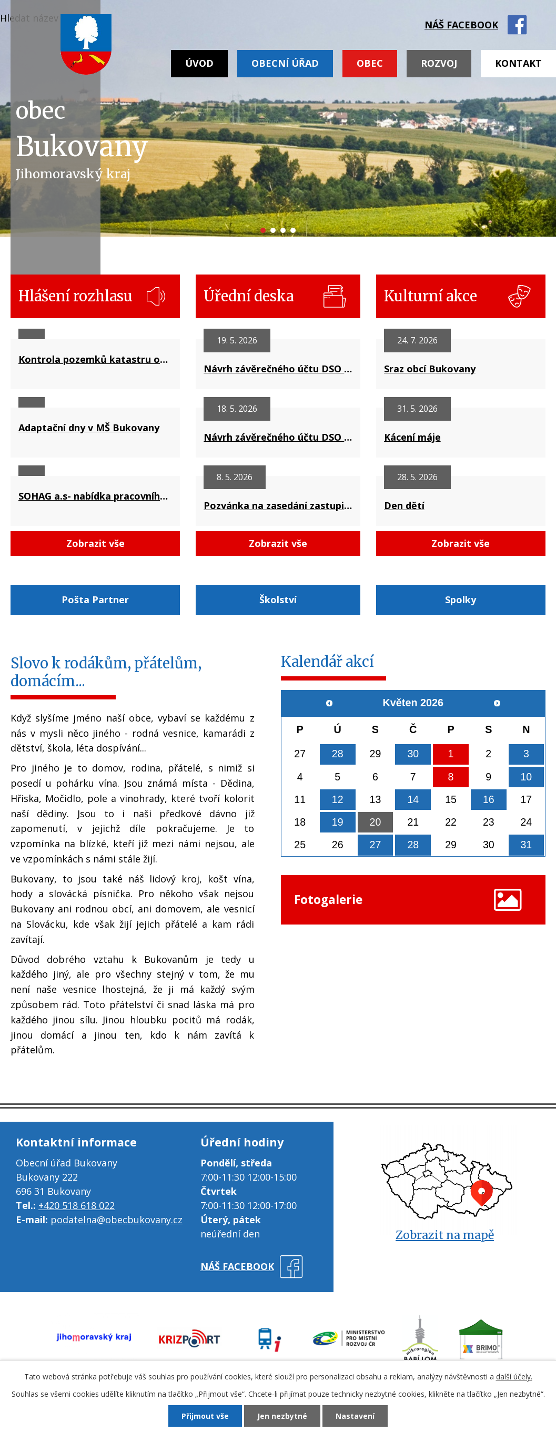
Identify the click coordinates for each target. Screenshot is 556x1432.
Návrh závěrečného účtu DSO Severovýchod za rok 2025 (278, 437)
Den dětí (404, 505)
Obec (370, 63)
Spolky (460, 599)
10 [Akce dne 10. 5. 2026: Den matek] (526, 777)
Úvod (199, 63)
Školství (278, 599)
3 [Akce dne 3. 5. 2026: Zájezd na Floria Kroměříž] (526, 754)
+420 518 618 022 (76, 1205)
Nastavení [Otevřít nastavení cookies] (355, 1416)
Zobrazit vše (95, 543)
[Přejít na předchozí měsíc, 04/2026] (329, 703)
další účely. (514, 1377)
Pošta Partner (95, 599)
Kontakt (518, 63)
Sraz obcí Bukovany (430, 368)
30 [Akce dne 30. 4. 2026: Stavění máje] (413, 754)
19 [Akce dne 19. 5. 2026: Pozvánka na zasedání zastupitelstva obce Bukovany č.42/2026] (337, 823)
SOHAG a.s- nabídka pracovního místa (95, 496)
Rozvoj (439, 63)
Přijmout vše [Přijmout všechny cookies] (205, 1416)
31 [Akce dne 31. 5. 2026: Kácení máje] (526, 846)
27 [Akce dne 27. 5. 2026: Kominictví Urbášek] (375, 846)
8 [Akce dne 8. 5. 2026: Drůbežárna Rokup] (451, 777)
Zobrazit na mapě (445, 1235)
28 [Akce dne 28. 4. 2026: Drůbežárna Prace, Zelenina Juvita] (337, 754)
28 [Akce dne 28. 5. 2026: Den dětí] (413, 846)
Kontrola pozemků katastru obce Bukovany (95, 359)
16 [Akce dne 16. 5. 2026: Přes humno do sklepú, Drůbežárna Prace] (488, 800)
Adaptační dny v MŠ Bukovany (88, 427)
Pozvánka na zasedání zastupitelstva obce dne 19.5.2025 (278, 505)
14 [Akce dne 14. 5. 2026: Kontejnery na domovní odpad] (413, 800)
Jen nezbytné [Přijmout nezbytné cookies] (282, 1416)
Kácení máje (412, 437)
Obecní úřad (285, 63)
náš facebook (461, 24)
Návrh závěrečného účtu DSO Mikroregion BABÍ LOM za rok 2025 (278, 368)
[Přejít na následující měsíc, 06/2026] (496, 703)
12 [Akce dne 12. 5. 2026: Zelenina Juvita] (337, 800)
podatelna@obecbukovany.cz (116, 1219)
